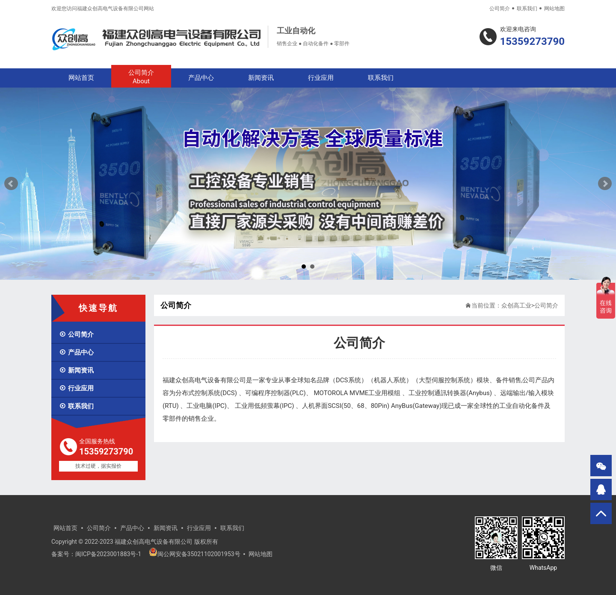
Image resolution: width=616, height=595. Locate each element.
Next (605, 184)
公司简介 (499, 9)
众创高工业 (516, 305)
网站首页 (81, 78)
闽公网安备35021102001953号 (194, 554)
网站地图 (554, 9)
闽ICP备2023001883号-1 (108, 554)
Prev (11, 184)
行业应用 (321, 78)
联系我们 (527, 9)
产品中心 (201, 78)
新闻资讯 (261, 78)
